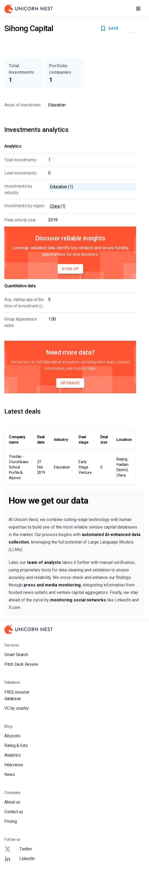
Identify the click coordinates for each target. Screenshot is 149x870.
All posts (12, 735)
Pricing (10, 821)
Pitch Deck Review (21, 664)
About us (12, 802)
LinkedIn (19, 859)
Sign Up (70, 269)
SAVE (109, 28)
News (9, 774)
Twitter (18, 849)
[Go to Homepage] (28, 8)
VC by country (16, 708)
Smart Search (16, 654)
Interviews (13, 764)
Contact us (13, 811)
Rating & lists (16, 745)
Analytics (12, 755)
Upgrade (70, 383)
